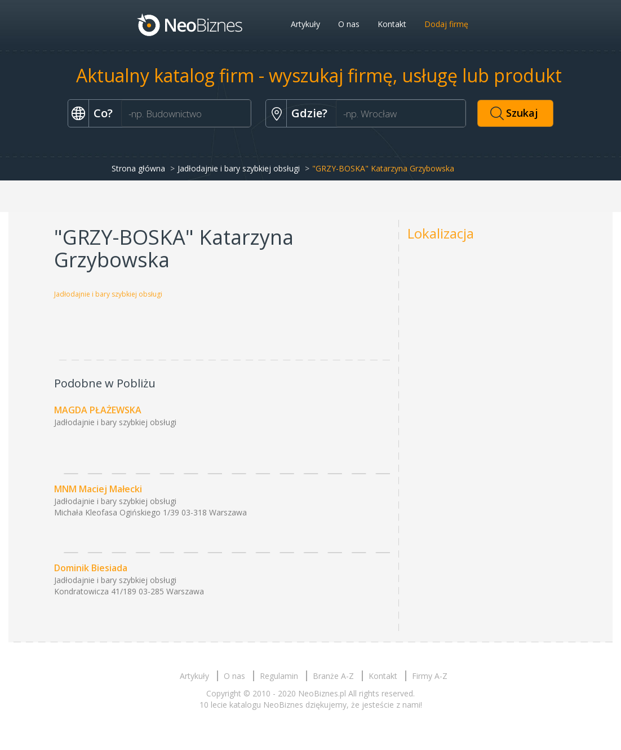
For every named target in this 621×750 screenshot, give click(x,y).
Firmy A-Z (429, 675)
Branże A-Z (333, 675)
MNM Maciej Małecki (98, 489)
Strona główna (138, 168)
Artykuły (305, 24)
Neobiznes (190, 24)
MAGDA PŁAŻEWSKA (97, 410)
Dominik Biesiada (90, 568)
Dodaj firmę (446, 24)
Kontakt (392, 24)
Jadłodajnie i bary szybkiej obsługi (239, 168)
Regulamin (279, 675)
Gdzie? (309, 113)
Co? (103, 113)
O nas (349, 24)
